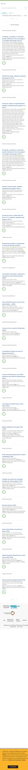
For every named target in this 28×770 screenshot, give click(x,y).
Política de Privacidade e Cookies (17, 760)
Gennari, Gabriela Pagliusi (8, 49)
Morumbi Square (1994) (9, 505)
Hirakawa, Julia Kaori (11, 117)
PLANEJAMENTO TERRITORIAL (14, 435)
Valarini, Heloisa (9, 116)
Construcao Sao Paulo (11, 459)
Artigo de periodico (7, 397)
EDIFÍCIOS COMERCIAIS (7, 462)
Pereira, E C (10, 432)
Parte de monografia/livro (8, 267)
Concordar (13, 766)
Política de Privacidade (10, 620)
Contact (24, 620)
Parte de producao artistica (9, 30)
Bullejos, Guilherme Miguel (13, 123)
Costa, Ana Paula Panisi (15, 45)
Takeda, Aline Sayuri (6, 112)
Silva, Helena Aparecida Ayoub (15, 250)
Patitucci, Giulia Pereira (19, 49)
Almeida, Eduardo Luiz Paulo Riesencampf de (12, 581)
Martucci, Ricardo (18, 432)
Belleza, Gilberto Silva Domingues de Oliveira (12, 380)
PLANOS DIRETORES (6, 438)
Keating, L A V (5, 430)
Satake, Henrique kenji (10, 161)
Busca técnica (18, 620)
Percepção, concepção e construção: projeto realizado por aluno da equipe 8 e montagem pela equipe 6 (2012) (13, 152)
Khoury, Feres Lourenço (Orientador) (10, 43)
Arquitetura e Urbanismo (11, 585)
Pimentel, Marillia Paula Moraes (9, 126)
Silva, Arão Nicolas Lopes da (8, 113)
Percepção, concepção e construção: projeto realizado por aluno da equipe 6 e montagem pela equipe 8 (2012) (13, 38)
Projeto (7, 485)
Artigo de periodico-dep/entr (9, 322)
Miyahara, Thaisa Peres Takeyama (16, 119)
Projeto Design (9, 356)
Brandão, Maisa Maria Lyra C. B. (16, 124)
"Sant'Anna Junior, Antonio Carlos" (12, 15)
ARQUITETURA (22, 358)
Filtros (4, 13)
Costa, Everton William (13, 114)
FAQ (4, 620)
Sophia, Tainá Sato (6, 127)
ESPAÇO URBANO (6, 563)
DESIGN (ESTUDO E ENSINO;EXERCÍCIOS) (15, 227)
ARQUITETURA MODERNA (12, 358)
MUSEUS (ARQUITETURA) (19, 385)
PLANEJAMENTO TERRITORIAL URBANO (16, 561)
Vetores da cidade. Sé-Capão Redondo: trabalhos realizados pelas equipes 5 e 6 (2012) (14, 105)
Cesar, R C (4, 482)
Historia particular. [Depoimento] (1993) (13, 580)
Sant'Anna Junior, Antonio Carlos (9, 279)
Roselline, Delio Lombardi (10, 159)
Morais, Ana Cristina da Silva (18, 112)
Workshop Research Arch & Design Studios (11, 253)
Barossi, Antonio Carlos (7, 247)
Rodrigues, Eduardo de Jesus (12, 248)
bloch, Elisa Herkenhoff (13, 46)
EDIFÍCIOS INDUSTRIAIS (18, 512)
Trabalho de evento (7, 237)
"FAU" (11, 13)
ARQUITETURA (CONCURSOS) (13, 334)
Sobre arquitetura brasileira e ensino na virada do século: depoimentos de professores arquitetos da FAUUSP (12, 309)
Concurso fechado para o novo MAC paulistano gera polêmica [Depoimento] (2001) (13, 376)
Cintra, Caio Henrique (19, 120)
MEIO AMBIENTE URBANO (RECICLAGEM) (16, 284)
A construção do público (11, 251)
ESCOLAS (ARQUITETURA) (8, 488)
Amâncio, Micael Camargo (12, 53)
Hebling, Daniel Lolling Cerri (8, 81)
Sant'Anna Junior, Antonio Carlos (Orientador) (12, 42)
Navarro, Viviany (14, 127)
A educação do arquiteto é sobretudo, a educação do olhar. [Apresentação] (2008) (13, 276)
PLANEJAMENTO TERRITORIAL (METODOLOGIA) (13, 436)
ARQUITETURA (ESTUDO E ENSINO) (14, 311)
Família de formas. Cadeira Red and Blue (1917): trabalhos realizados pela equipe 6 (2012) (13, 217)
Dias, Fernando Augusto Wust (18, 48)
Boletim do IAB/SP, (10, 333)
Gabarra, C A (5, 432)
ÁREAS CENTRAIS (11, 257)
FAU (11, 56)
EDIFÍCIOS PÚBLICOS (7, 538)
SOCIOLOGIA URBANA (7, 285)
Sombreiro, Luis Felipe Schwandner (11, 52)
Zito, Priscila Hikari (21, 126)
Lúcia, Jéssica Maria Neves (8, 50)
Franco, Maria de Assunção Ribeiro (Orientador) (12, 109)
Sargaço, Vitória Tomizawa (8, 120)
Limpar (25, 15)
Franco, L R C (10, 482)
